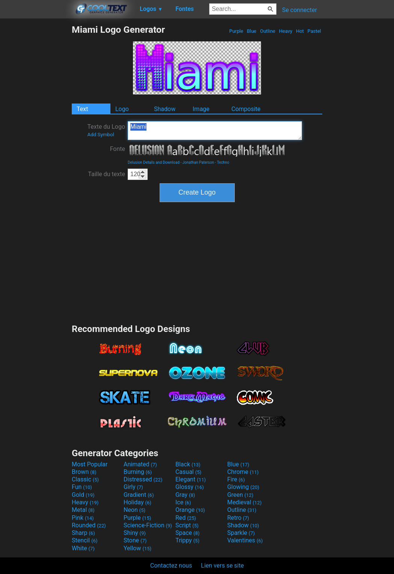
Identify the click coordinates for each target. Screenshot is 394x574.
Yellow (137, 548)
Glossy (189, 486)
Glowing (243, 486)
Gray (185, 494)
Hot (300, 31)
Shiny (135, 532)
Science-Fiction (148, 525)
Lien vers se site (222, 565)
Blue (252, 31)
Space (187, 532)
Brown (84, 471)
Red (185, 517)
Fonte (117, 148)
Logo (122, 109)
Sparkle (241, 532)
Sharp (83, 532)
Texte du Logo (106, 130)
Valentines (245, 540)
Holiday (137, 502)
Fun (82, 486)
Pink (83, 517)
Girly (133, 486)
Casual (188, 471)
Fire (236, 479)
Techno (223, 162)
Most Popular (90, 464)
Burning (138, 471)
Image (201, 109)
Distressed (143, 479)
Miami (215, 130)
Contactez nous (171, 565)
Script (187, 525)
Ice (183, 502)
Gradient (139, 494)
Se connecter (299, 10)
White (83, 548)
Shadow (164, 109)
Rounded (89, 525)
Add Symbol (100, 134)
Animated (140, 464)
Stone (135, 540)
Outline (267, 31)
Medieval (244, 502)
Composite (246, 109)
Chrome (243, 471)
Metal (83, 509)
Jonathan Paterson (198, 162)
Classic (85, 479)
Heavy (285, 31)
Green (240, 494)
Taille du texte (106, 174)
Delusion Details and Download (154, 162)
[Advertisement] (36, 137)
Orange (190, 509)
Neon (134, 509)
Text (82, 109)
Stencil (84, 540)
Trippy (187, 540)
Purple (236, 31)
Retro (238, 517)
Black (188, 464)
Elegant (190, 479)
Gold (83, 494)
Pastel (314, 31)
